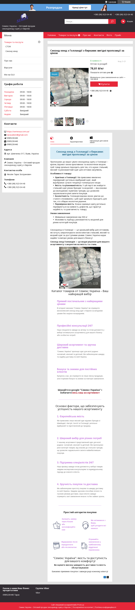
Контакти (99, 35)
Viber (38, 592)
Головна (52, 35)
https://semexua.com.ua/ (18, 131)
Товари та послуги (67, 35)
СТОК (8, 47)
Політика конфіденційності (105, 607)
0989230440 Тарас (11, 594)
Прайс (118, 35)
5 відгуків (112, 2)
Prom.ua (80, 605)
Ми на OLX (9, 74)
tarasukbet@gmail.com (17, 135)
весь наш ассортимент (86, 392)
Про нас (87, 35)
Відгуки (8, 67)
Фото (109, 35)
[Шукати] (112, 21)
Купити (105, 84)
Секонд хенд (12, 51)
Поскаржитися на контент (83, 607)
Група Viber (54, 41)
